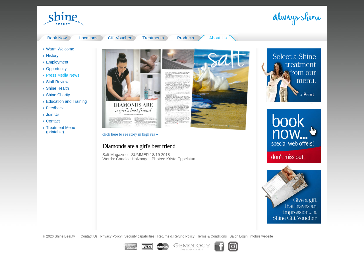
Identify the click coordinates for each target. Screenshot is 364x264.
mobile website (261, 236)
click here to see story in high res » (130, 134)
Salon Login (238, 236)
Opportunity (56, 69)
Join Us (52, 114)
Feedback (54, 108)
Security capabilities (139, 236)
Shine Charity (58, 95)
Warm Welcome (60, 49)
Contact (53, 121)
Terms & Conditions (212, 236)
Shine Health (57, 88)
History (52, 56)
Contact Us (89, 236)
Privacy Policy (111, 236)
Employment (57, 62)
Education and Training (66, 101)
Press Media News (62, 75)
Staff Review (57, 82)
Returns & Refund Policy (176, 236)
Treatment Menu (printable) (60, 130)
